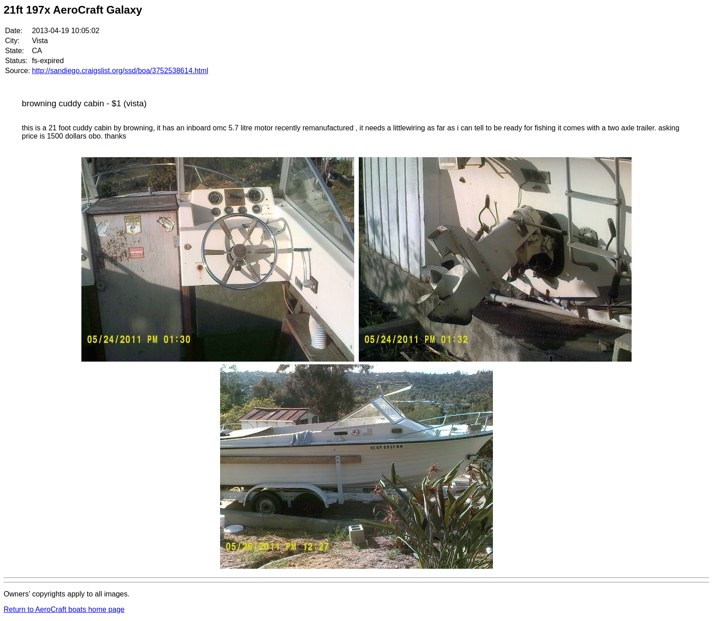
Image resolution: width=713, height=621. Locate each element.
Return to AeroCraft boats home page (64, 609)
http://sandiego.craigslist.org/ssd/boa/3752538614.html (120, 71)
